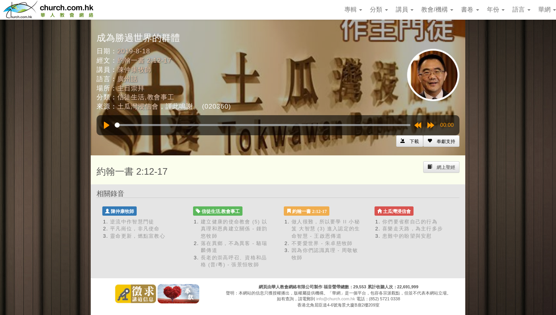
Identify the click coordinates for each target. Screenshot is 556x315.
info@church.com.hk (335, 298)
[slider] (262, 125)
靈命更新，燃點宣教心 (137, 236)
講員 (405, 9)
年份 (496, 9)
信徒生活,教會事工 (146, 97)
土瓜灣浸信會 (138, 106)
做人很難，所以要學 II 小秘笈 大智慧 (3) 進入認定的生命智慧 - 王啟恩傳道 (326, 229)
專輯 (353, 9)
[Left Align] (441, 141)
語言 (521, 9)
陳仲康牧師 (134, 69)
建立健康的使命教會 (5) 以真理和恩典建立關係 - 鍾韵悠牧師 (234, 229)
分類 (379, 9)
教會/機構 (437, 9)
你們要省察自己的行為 (409, 222)
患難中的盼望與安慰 (407, 236)
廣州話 (127, 79)
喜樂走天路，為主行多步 (412, 229)
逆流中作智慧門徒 (132, 222)
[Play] (106, 125)
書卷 (470, 9)
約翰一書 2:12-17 (144, 60)
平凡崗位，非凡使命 (135, 229)
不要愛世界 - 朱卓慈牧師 (322, 243)
